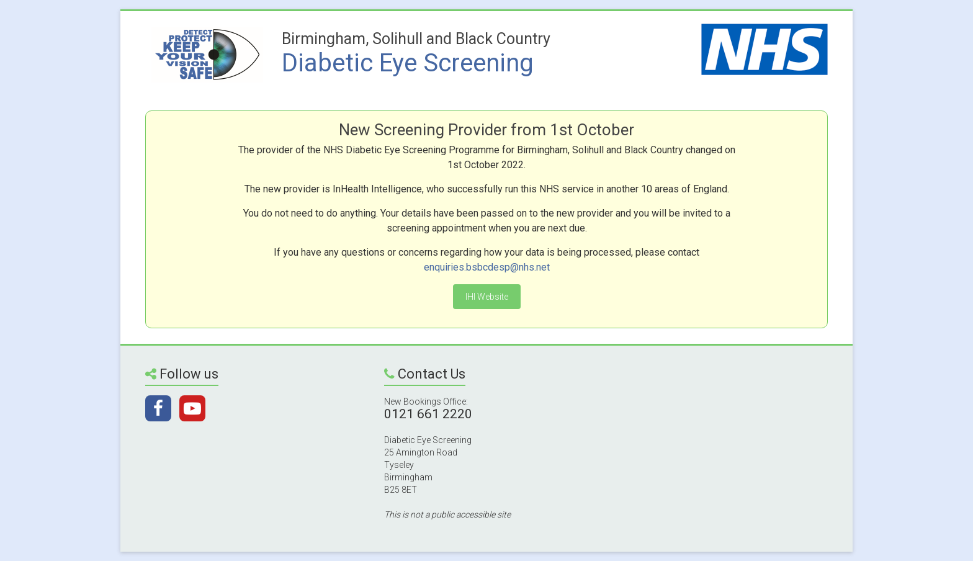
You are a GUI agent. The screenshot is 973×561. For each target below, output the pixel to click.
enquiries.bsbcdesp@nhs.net (487, 267)
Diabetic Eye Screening (408, 63)
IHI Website (486, 297)
